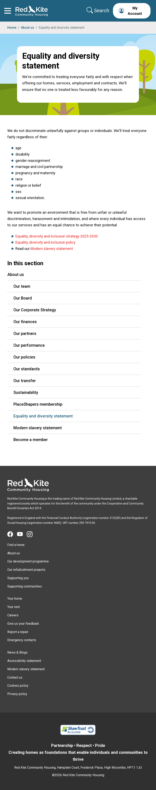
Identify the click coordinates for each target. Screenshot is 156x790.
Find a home (16, 545)
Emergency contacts (21, 640)
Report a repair (17, 632)
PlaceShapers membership (37, 404)
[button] (132, 11)
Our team (21, 286)
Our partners (24, 333)
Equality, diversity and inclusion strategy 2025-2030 (56, 236)
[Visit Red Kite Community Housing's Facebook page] (12, 534)
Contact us (14, 677)
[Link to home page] (31, 10)
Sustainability (25, 392)
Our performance (29, 345)
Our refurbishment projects (26, 570)
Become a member (30, 439)
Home (11, 27)
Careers (12, 615)
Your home (14, 598)
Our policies (24, 357)
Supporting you (18, 578)
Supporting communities (24, 586)
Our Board (22, 298)
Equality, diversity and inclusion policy (45, 242)
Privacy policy (17, 694)
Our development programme (28, 561)
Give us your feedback (23, 623)
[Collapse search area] (98, 10)
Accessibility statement (24, 661)
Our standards (26, 368)
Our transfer (24, 380)
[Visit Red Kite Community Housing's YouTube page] (22, 534)
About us (27, 27)
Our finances (25, 321)
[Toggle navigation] (7, 11)
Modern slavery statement (51, 248)
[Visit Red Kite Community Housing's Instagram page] (32, 534)
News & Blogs (17, 652)
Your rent (13, 607)
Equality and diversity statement (43, 416)
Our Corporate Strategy (34, 309)
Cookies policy (17, 686)
